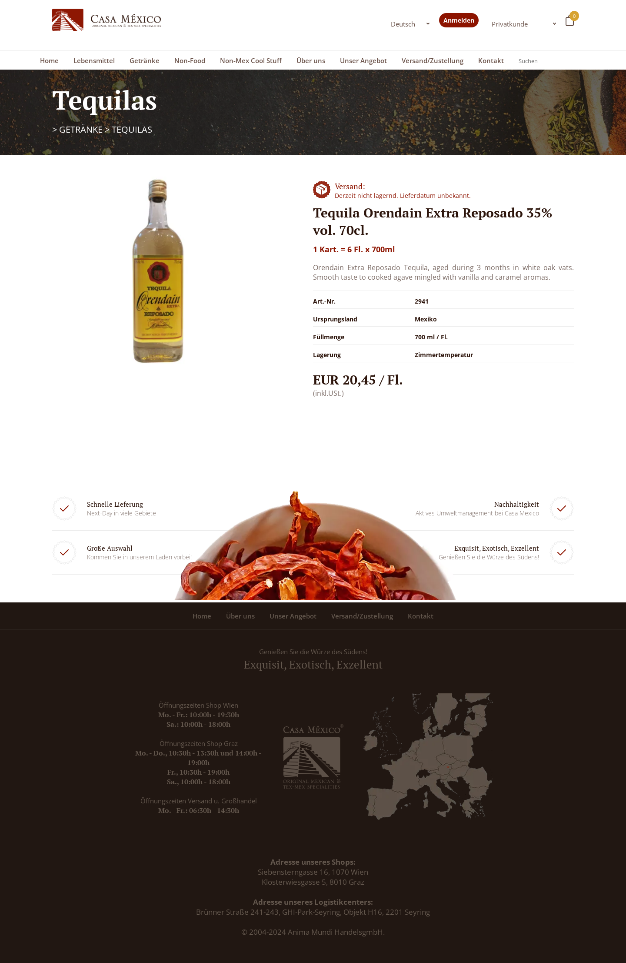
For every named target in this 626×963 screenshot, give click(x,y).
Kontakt (491, 60)
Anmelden (458, 20)
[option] (156, 274)
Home (49, 60)
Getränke (145, 60)
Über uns (310, 60)
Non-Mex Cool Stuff (251, 60)
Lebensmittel (94, 60)
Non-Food (189, 60)
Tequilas (132, 129)
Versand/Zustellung (432, 60)
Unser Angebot (363, 60)
